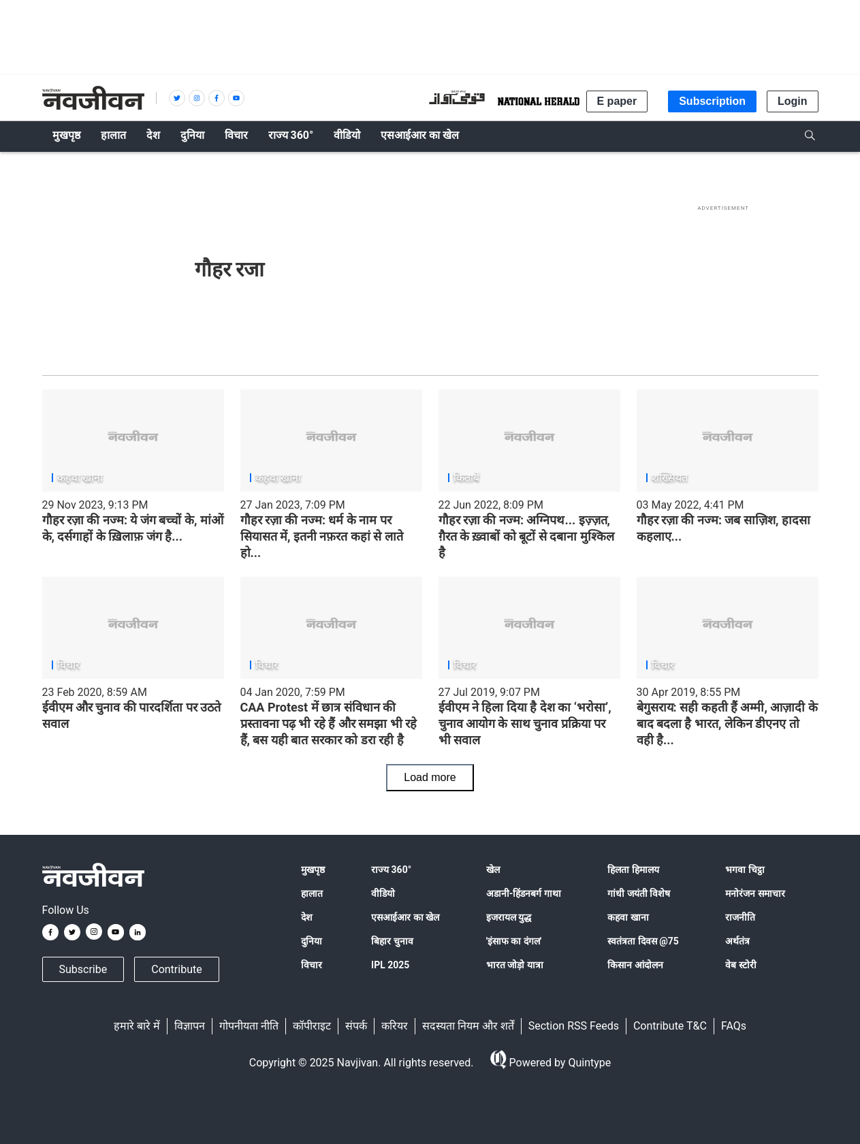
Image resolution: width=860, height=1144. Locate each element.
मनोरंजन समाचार (754, 893)
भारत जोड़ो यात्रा (514, 964)
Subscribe (83, 969)
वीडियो (383, 893)
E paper (617, 101)
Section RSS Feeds (573, 1025)
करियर (394, 1025)
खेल (493, 869)
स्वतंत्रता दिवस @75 (643, 941)
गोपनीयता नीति (248, 1025)
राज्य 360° (391, 869)
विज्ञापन (189, 1025)
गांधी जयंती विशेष (638, 893)
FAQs (733, 1025)
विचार (311, 964)
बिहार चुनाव (392, 941)
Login (793, 101)
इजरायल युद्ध (508, 917)
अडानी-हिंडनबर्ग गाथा (523, 893)
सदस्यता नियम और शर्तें (468, 1025)
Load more (430, 777)
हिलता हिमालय (632, 869)
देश (307, 917)
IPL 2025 (390, 964)
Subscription (712, 101)
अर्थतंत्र (737, 941)
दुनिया (311, 941)
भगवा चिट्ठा (744, 869)
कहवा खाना (627, 917)
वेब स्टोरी (740, 964)
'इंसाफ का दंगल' (513, 941)
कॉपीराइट (312, 1025)
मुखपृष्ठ (313, 869)
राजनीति (740, 917)
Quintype (588, 1062)
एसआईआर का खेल (405, 917)
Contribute (176, 969)
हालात (312, 893)
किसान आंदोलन (635, 964)
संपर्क (356, 1025)
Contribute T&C (670, 1025)
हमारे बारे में (137, 1025)
